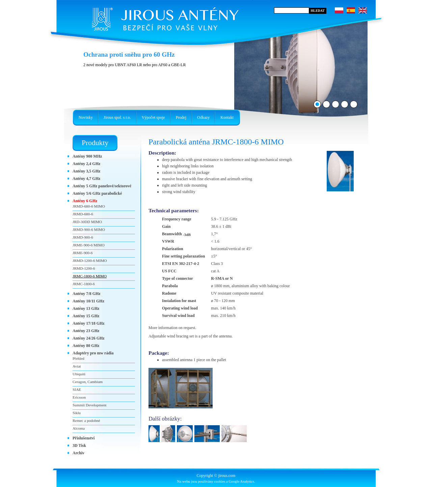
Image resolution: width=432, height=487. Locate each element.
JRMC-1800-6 (84, 284)
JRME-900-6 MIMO (89, 245)
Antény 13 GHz (86, 308)
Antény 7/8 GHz (87, 294)
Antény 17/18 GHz (89, 323)
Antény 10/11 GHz (88, 301)
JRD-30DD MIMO (87, 222)
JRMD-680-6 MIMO (89, 206)
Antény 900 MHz (87, 156)
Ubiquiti (79, 374)
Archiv (78, 453)
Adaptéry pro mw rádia (93, 353)
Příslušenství (83, 438)
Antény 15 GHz (86, 316)
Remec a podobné (86, 420)
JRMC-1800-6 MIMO (90, 276)
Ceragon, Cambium (88, 382)
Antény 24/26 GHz (89, 338)
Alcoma (79, 428)
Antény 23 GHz (86, 331)
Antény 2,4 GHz (86, 164)
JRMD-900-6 (83, 237)
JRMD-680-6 (83, 214)
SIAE (77, 389)
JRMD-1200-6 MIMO (90, 261)
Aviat (77, 366)
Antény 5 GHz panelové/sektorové (102, 186)
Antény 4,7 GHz (86, 179)
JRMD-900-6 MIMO (89, 229)
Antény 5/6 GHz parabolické (97, 193)
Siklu (77, 413)
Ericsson (79, 397)
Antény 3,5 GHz (86, 171)
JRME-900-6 (82, 253)
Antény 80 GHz (86, 346)
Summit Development (89, 405)
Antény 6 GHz (85, 201)
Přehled (78, 358)
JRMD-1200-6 (84, 268)
